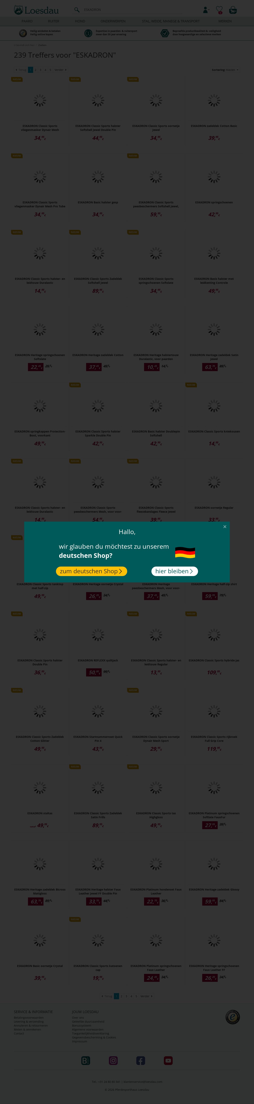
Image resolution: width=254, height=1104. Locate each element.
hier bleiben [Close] (174, 571)
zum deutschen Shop (91, 571)
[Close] (225, 526)
